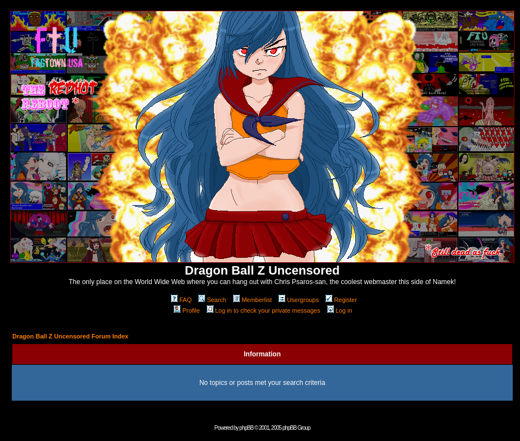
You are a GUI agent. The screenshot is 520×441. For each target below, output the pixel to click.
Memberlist (252, 299)
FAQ (181, 299)
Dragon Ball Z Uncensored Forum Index (70, 336)
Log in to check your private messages (264, 310)
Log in (339, 310)
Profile (186, 310)
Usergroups (298, 299)
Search (212, 299)
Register (341, 299)
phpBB (246, 428)
